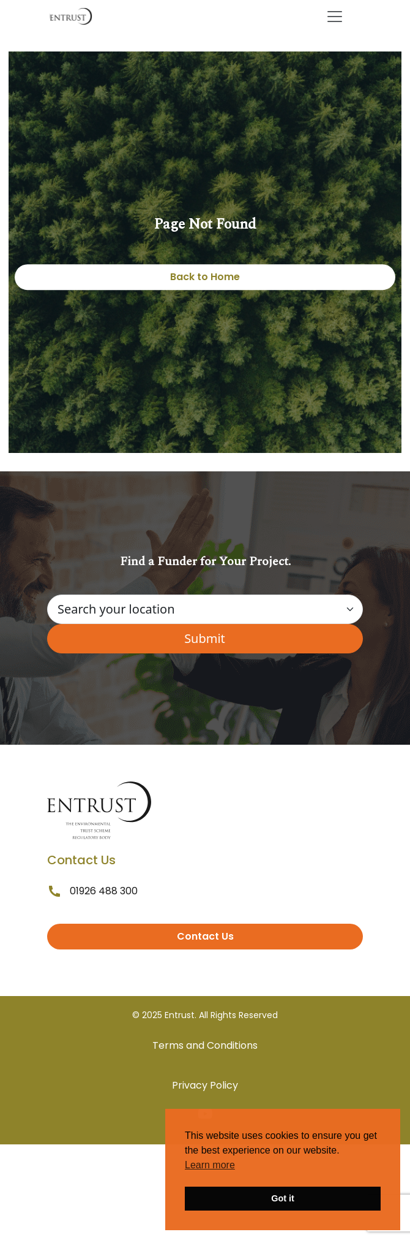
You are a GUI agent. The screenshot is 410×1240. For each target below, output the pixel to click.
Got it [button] (282, 1198)
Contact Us (205, 936)
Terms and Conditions (205, 1045)
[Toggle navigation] (334, 16)
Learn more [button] (210, 1165)
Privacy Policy (205, 1085)
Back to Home (205, 277)
